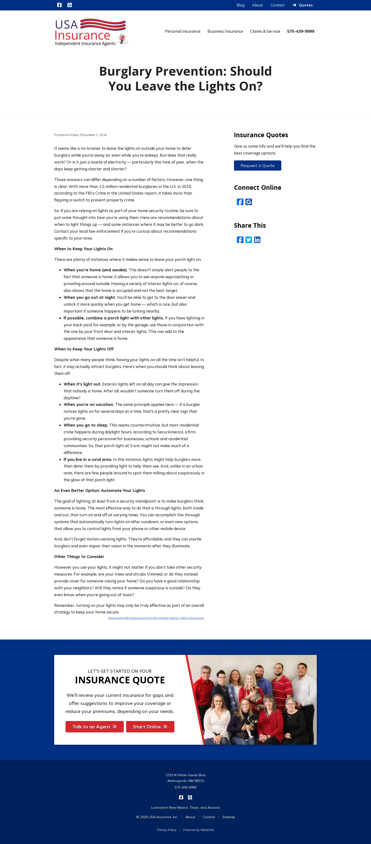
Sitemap (228, 817)
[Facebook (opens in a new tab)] (240, 202)
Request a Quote (258, 165)
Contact (277, 5)
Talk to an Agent (94, 727)
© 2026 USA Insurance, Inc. (157, 817)
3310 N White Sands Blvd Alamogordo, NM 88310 (185, 778)
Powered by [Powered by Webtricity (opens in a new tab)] (198, 830)
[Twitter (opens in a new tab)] (248, 240)
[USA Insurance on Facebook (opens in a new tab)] (59, 5)
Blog (240, 5)
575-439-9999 (185, 787)
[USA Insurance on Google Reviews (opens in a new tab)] (70, 5)
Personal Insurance (182, 31)
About (257, 5)
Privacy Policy (166, 830)
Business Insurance (225, 31)
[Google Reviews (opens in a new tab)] (248, 202)
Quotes (302, 5)
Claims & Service (265, 31)
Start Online (150, 727)
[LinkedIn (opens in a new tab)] (257, 240)
